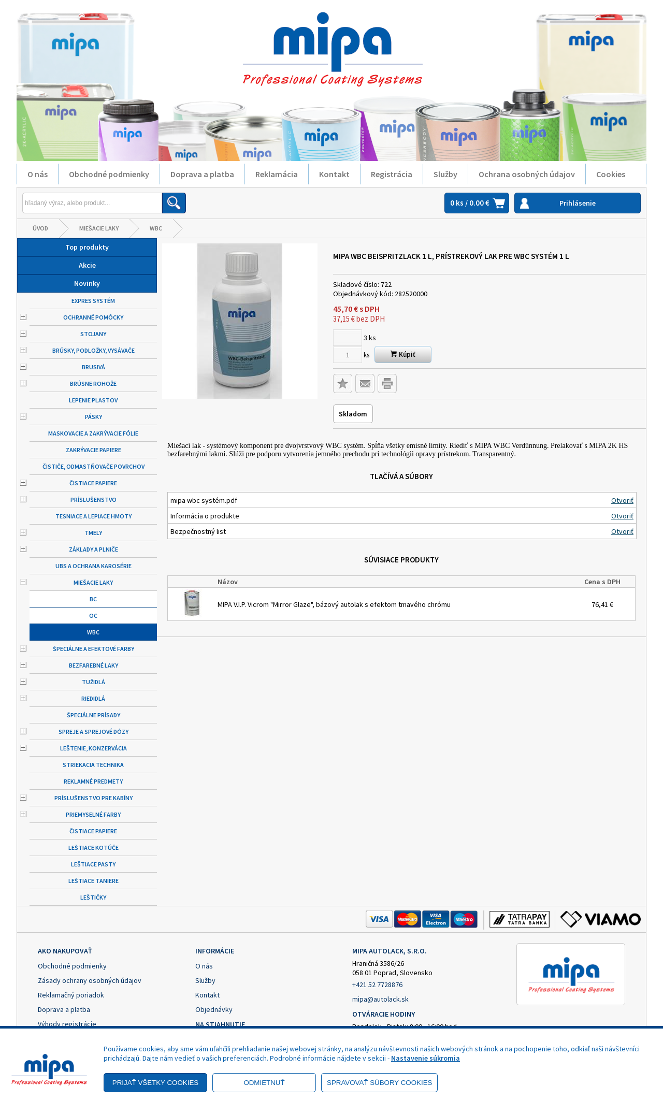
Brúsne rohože (93, 383)
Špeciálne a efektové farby (93, 649)
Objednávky (214, 1009)
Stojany (93, 334)
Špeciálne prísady (93, 715)
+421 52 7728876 (377, 984)
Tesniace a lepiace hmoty (93, 516)
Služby (445, 174)
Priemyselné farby (93, 814)
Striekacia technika (93, 765)
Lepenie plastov (93, 400)
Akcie (87, 265)
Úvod (40, 228)
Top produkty (87, 247)
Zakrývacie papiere (93, 450)
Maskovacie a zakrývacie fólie (93, 433)
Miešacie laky (99, 228)
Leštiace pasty (93, 864)
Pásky (93, 417)
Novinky (87, 283)
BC (93, 599)
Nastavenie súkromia (425, 1058)
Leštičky (93, 897)
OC (93, 615)
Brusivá (93, 367)
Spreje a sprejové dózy (93, 731)
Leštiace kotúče (93, 847)
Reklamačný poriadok (71, 995)
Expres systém (93, 301)
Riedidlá (93, 698)
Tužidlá (93, 682)
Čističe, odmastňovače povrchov (93, 466)
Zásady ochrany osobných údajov (89, 980)
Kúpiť (403, 354)
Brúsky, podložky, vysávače (93, 350)
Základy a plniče (93, 549)
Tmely (93, 533)
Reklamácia (276, 174)
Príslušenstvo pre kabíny (93, 798)
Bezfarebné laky (93, 665)
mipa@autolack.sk (380, 999)
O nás (37, 174)
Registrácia (391, 174)
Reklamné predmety (93, 781)
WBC (156, 228)
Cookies (610, 174)
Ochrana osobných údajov (527, 174)
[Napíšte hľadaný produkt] (92, 203)
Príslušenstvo (93, 499)
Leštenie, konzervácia (93, 748)
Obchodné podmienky (109, 174)
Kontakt (334, 174)
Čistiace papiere (93, 483)
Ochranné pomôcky (93, 317)
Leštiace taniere (93, 881)
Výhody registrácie (67, 1024)
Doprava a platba (202, 174)
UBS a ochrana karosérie (93, 566)
